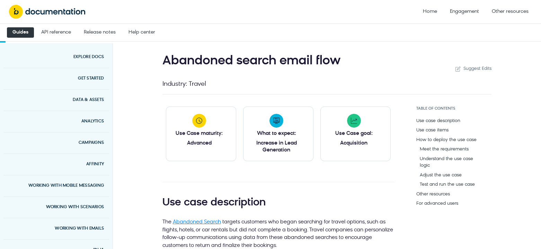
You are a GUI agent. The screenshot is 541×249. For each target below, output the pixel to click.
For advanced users (437, 203)
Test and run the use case (447, 184)
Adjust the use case (441, 175)
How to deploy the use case (446, 140)
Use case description (438, 121)
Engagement (464, 11)
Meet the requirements (444, 149)
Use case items (432, 130)
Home (430, 11)
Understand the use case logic (446, 162)
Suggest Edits (472, 69)
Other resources (510, 11)
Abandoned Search (197, 222)
